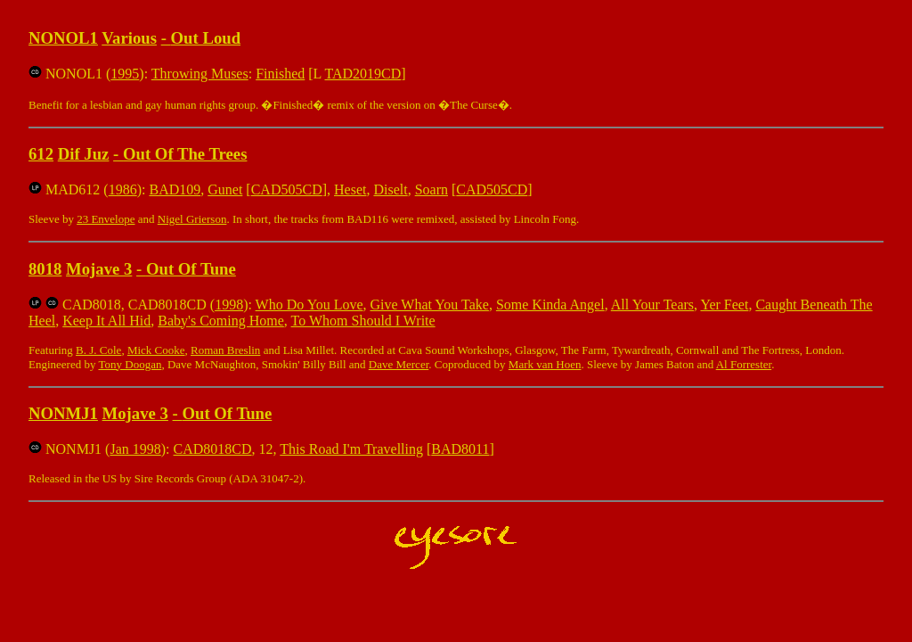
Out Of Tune (191, 268)
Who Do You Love (309, 304)
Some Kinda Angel (550, 304)
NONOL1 (63, 38)
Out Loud (205, 38)
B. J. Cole (98, 350)
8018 (44, 268)
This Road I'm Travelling (351, 449)
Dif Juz (84, 153)
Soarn (431, 189)
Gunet (225, 189)
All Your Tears (652, 304)
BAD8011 (460, 449)
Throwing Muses (199, 73)
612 (40, 153)
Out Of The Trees (185, 153)
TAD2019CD (363, 73)
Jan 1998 (135, 449)
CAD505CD (286, 189)
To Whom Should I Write (363, 320)
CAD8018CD (213, 449)
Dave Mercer (399, 364)
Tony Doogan (129, 364)
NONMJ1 (63, 413)
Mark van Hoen (545, 364)
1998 (229, 304)
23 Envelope (105, 219)
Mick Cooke (156, 350)
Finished (280, 73)
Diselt (390, 189)
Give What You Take (429, 304)
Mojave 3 (99, 268)
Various (129, 38)
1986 (123, 189)
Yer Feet (724, 304)
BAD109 (174, 189)
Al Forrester (743, 364)
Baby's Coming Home (221, 320)
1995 (124, 73)
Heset (350, 189)
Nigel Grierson (192, 219)
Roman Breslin (225, 350)
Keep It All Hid (106, 320)
